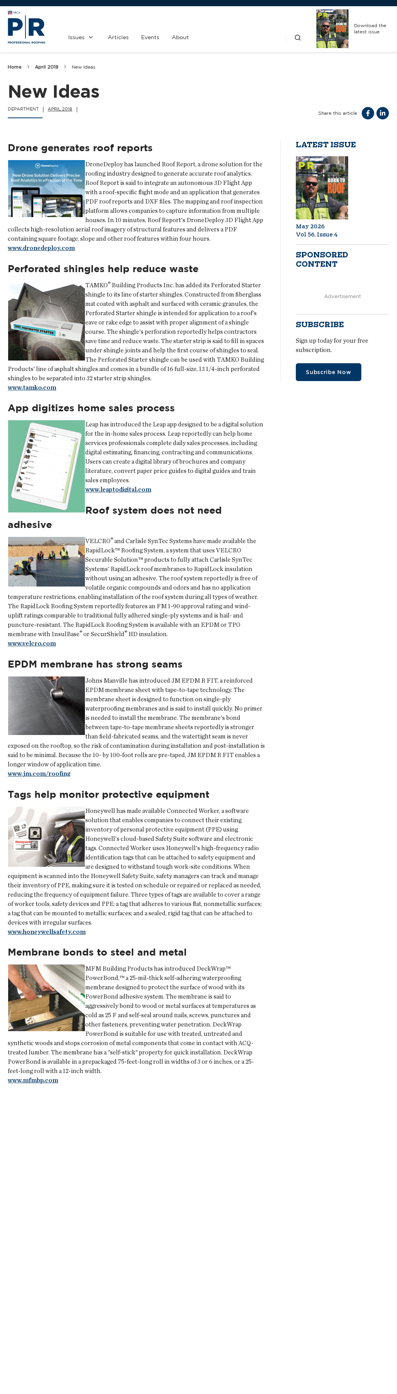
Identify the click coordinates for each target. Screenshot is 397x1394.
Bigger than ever (304, 1208)
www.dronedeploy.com (41, 248)
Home (15, 66)
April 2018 (47, 66)
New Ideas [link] (83, 66)
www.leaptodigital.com (118, 489)
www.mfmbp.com (33, 1080)
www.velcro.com (32, 643)
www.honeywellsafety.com (47, 931)
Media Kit (165, 1338)
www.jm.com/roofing (39, 773)
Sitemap (379, 1380)
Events (150, 37)
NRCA (266, 1347)
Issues (76, 37)
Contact (165, 1318)
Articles (118, 37)
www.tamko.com (32, 387)
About (180, 37)
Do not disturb (36, 1208)
